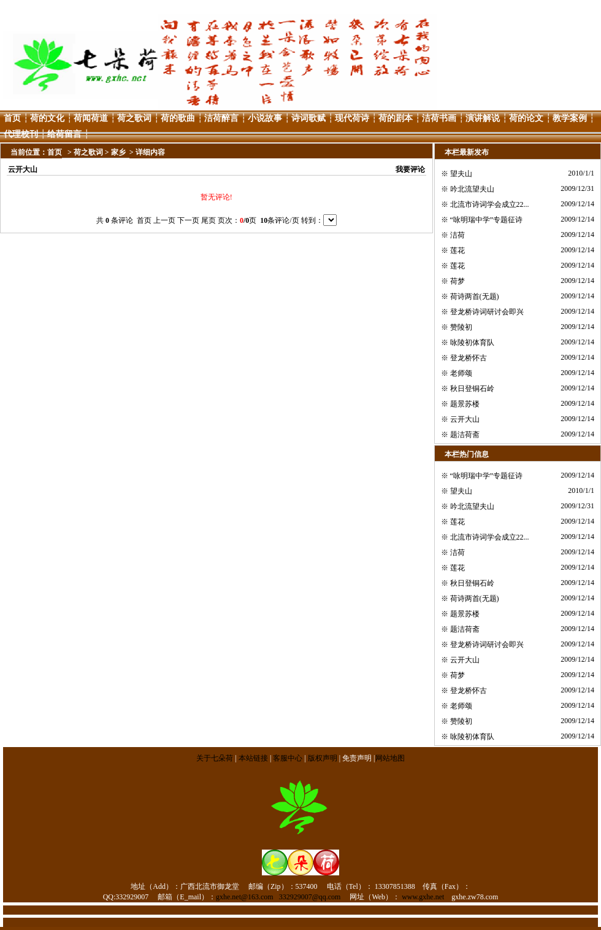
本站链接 (253, 758)
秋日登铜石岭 (472, 388)
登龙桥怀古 (468, 358)
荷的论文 (526, 118)
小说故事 (265, 118)
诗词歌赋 (308, 118)
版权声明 (322, 758)
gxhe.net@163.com (245, 897)
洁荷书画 (439, 118)
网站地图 (390, 758)
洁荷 (457, 235)
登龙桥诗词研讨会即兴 (487, 312)
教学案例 (570, 118)
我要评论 (410, 169)
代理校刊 (21, 134)
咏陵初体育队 (472, 342)
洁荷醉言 (221, 118)
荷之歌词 (134, 118)
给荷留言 (64, 134)
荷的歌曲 (178, 118)
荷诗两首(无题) (474, 296)
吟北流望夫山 (472, 189)
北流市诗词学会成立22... (489, 204)
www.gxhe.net (423, 897)
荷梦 (457, 281)
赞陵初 (461, 327)
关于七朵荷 (215, 758)
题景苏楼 (465, 404)
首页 (12, 118)
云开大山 (465, 419)
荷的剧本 (395, 118)
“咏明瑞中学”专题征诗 (486, 219)
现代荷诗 (352, 118)
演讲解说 (482, 118)
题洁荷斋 (465, 434)
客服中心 (287, 758)
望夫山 (461, 173)
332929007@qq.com (310, 897)
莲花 (457, 250)
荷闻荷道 (91, 118)
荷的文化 (47, 118)
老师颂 (461, 373)
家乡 (118, 152)
